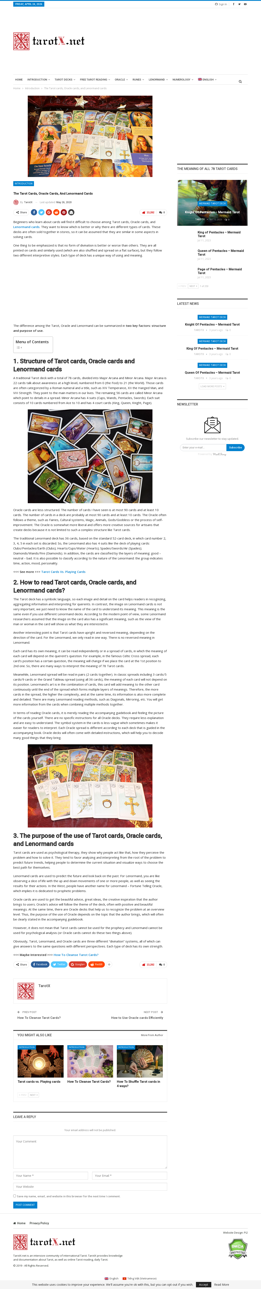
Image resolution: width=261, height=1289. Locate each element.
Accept (203, 1285)
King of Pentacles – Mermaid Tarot (212, 348)
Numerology (181, 79)
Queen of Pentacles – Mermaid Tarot (212, 373)
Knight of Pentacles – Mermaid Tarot (212, 212)
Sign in (221, 4)
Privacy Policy (39, 1223)
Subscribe (235, 447)
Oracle (120, 79)
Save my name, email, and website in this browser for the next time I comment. (68, 1196)
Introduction (24, 183)
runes (137, 79)
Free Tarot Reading (93, 79)
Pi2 (246, 1232)
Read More (221, 1284)
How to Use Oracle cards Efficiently (137, 1018)
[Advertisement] (171, 41)
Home (19, 79)
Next (33, 1094)
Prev (23, 1094)
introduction (37, 79)
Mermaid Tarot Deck (212, 203)
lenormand (157, 79)
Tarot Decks (63, 79)
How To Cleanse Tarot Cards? (39, 1018)
